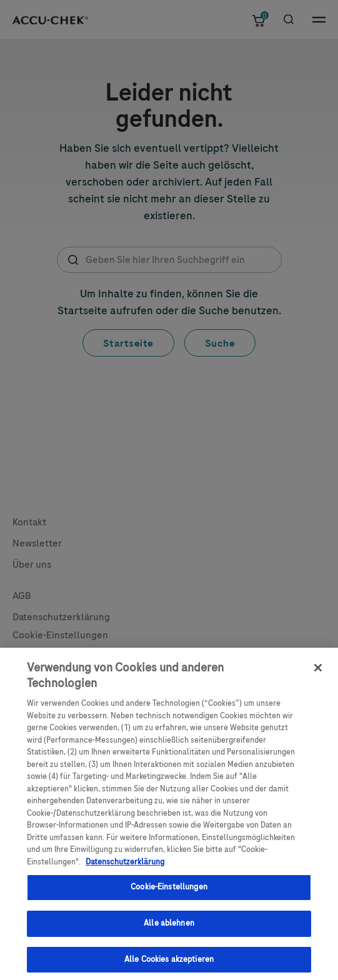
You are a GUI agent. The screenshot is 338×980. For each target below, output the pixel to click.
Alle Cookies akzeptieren (169, 963)
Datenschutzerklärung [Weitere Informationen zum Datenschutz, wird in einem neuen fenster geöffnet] (125, 866)
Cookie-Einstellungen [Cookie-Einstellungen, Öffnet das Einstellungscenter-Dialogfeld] (169, 892)
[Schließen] (318, 672)
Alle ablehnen (169, 927)
